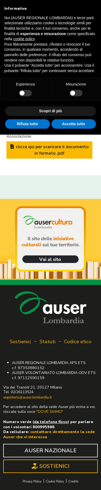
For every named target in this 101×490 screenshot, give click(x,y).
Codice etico (77, 341)
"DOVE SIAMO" (49, 411)
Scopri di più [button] (50, 111)
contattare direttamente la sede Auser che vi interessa (49, 434)
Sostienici (20, 341)
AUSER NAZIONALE (50, 450)
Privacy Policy (32, 481)
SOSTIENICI (50, 466)
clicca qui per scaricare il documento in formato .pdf (50, 150)
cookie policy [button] (23, 39)
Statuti (47, 341)
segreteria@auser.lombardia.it (27, 397)
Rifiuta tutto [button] (27, 124)
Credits (73, 481)
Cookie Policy (55, 481)
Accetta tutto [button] (73, 124)
